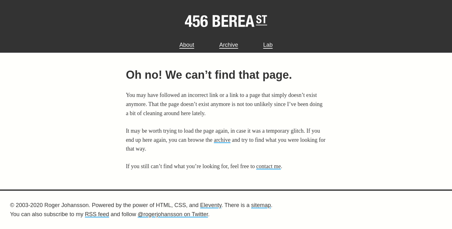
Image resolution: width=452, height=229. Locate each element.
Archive (228, 45)
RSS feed (97, 214)
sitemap (261, 205)
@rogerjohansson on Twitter (173, 214)
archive (222, 140)
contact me (268, 166)
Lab (268, 45)
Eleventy (211, 205)
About (186, 45)
